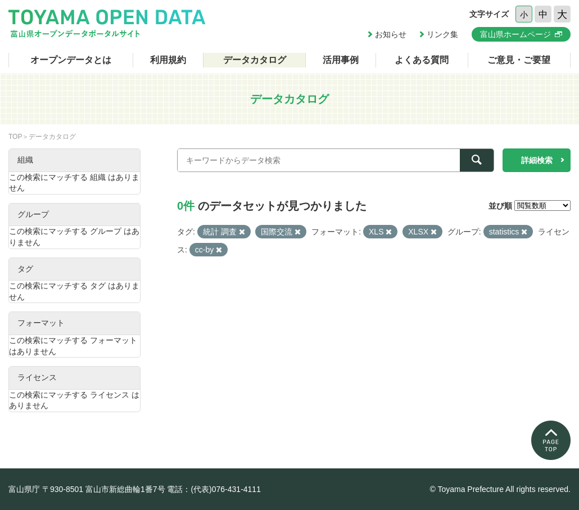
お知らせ (390, 34)
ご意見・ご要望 (518, 60)
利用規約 (168, 60)
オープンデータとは (70, 60)
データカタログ (254, 60)
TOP (15, 136)
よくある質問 (422, 60)
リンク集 (442, 34)
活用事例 (341, 60)
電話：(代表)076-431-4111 (214, 489)
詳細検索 (537, 160)
